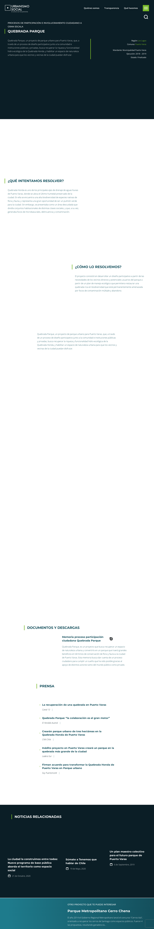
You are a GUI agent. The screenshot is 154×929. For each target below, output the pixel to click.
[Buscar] (146, 17)
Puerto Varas (140, 44)
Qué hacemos (131, 8)
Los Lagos (142, 40)
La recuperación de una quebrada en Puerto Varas (74, 704)
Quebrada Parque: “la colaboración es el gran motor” (76, 718)
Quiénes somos (91, 8)
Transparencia (111, 8)
